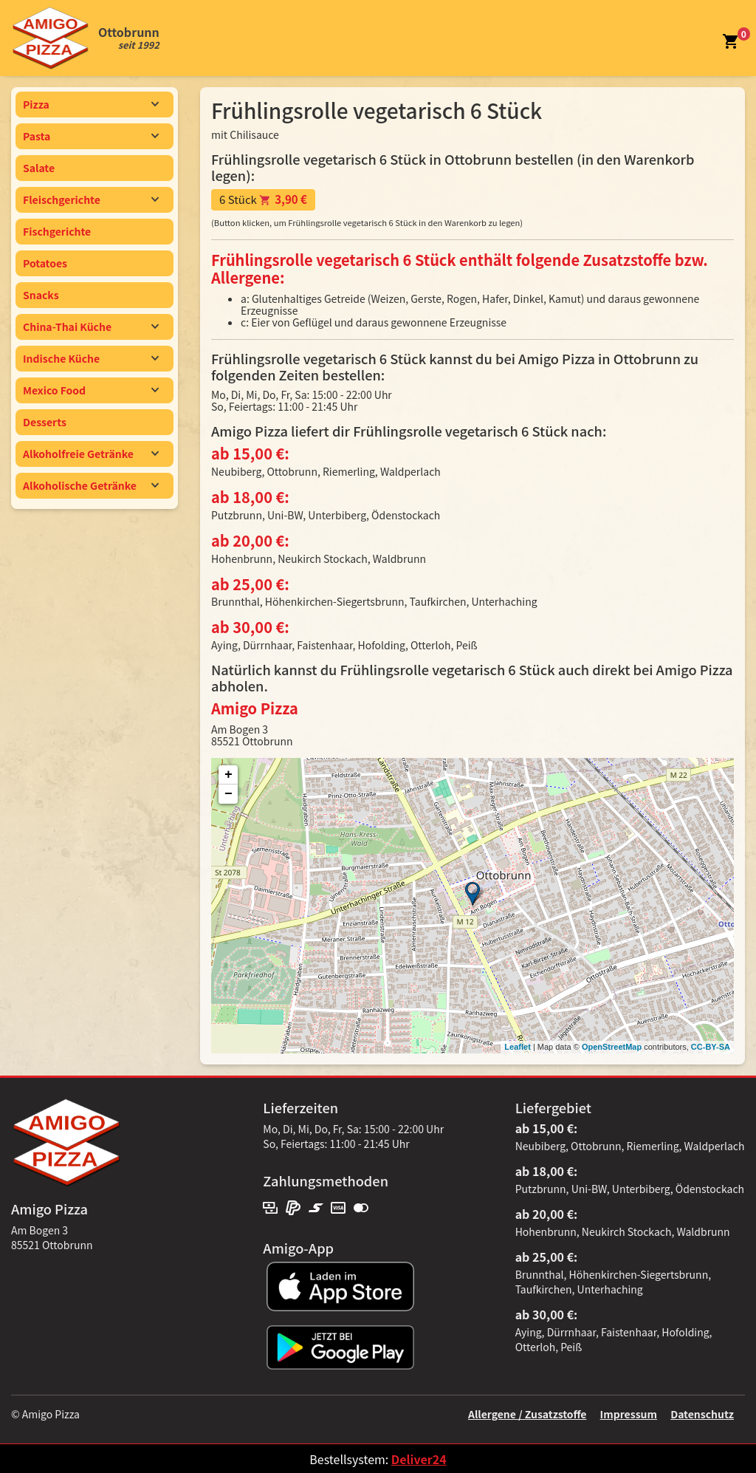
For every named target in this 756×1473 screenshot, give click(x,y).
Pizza (91, 104)
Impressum (628, 1414)
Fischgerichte (57, 231)
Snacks (41, 294)
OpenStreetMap (612, 1046)
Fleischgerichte (91, 199)
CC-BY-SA (710, 1046)
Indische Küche (91, 358)
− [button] (228, 794)
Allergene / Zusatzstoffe (527, 1414)
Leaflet (517, 1046)
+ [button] (228, 775)
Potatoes (45, 263)
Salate (39, 167)
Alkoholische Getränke (91, 485)
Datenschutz (702, 1414)
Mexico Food (91, 390)
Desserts (44, 421)
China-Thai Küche (91, 326)
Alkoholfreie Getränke (91, 453)
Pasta (91, 136)
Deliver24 (419, 1459)
